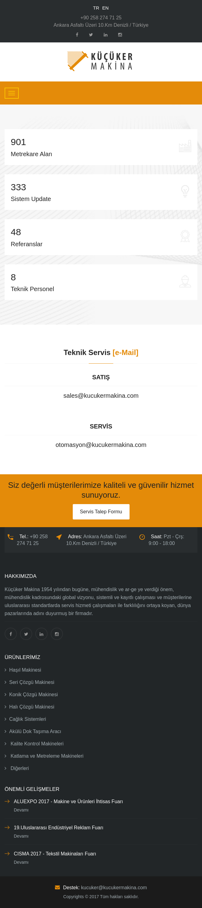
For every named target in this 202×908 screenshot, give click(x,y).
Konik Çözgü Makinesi (31, 694)
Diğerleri (17, 768)
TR (96, 7)
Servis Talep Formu (101, 511)
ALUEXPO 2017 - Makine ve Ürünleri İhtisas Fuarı (68, 801)
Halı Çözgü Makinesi (29, 706)
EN (105, 7)
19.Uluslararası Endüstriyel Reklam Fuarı (58, 827)
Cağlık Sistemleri (25, 719)
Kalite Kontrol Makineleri (34, 743)
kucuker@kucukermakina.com (114, 887)
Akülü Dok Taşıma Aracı (33, 731)
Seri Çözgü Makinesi (29, 682)
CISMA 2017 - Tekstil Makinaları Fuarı (55, 853)
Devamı (21, 809)
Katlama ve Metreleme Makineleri (44, 756)
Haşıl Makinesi (23, 670)
